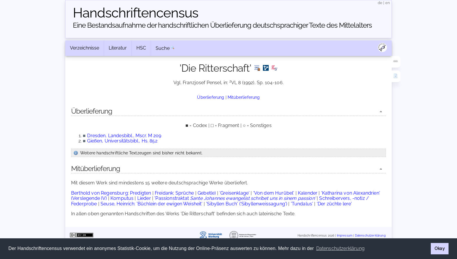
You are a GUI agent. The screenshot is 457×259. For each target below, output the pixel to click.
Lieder (144, 198)
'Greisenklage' (234, 193)
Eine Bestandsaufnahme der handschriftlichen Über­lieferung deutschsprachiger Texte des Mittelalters (222, 25)
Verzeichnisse (84, 48)
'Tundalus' (302, 204)
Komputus (121, 198)
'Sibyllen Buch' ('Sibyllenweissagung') (246, 204)
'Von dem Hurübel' (273, 193)
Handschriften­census (135, 13)
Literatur (118, 48)
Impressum (344, 235)
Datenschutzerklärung (370, 235)
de (380, 3)
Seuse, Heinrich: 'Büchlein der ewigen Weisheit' (152, 204)
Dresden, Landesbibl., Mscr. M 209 (124, 135)
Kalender (307, 193)
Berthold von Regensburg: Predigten (111, 193)
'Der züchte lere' (334, 204)
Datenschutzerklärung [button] (340, 248)
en (387, 3)
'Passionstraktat (235, 198)
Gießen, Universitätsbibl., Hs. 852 (122, 141)
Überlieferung (210, 97)
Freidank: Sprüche (174, 193)
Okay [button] (440, 248)
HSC (141, 48)
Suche (163, 48)
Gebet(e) (207, 193)
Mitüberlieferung (244, 97)
